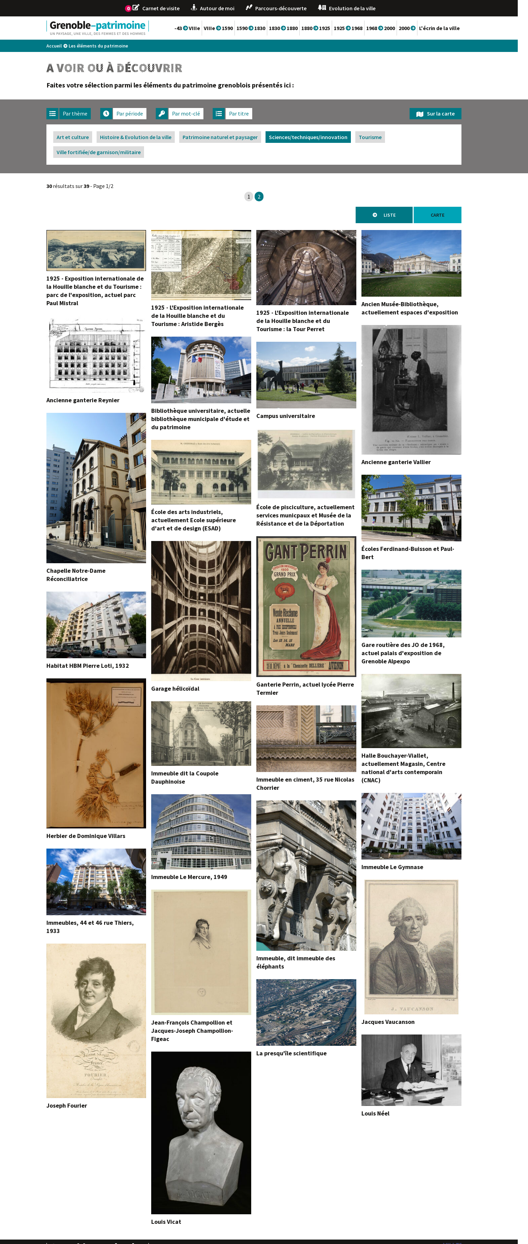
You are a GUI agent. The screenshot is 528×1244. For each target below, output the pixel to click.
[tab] (79, 113)
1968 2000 (390, 28)
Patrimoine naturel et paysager (230, 137)
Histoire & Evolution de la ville (146, 137)
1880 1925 (326, 28)
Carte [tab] (448, 215)
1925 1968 (358, 28)
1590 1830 (261, 28)
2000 (417, 28)
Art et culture (83, 137)
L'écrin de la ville (449, 28)
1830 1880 (293, 28)
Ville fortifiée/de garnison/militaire (109, 152)
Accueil (64, 46)
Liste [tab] (400, 215)
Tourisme (380, 137)
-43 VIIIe (197, 28)
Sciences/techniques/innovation (318, 137)
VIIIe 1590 (228, 28)
